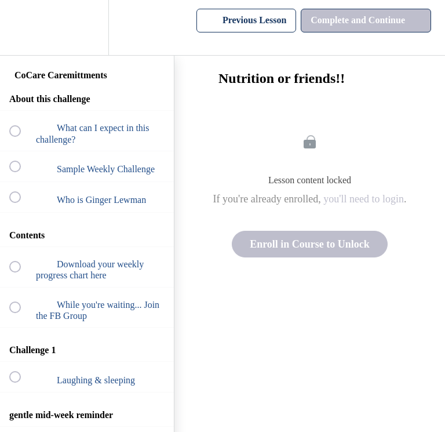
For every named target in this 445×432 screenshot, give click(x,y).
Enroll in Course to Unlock (310, 244)
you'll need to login (363, 199)
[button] (21, 27)
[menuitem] (86, 27)
